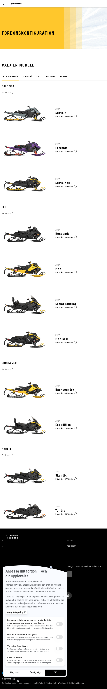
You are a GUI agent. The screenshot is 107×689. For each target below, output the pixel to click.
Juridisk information (9, 683)
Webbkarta (62, 683)
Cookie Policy (38, 683)
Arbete (63, 76)
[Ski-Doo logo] (16, 3)
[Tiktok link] (68, 594)
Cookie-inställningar (76, 683)
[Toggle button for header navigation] (4, 3)
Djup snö (27, 76)
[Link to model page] (53, 113)
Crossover (50, 76)
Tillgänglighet (51, 683)
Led (38, 76)
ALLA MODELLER (10, 77)
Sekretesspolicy (25, 683)
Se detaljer (7, 92)
